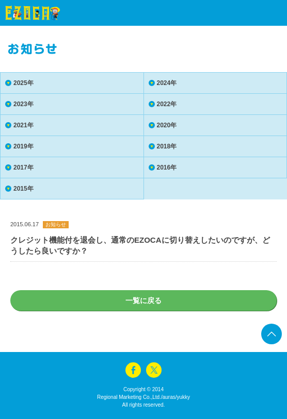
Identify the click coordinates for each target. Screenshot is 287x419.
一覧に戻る (143, 300)
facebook (133, 370)
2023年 (23, 104)
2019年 (23, 146)
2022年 (167, 104)
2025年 (23, 83)
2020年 (167, 125)
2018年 (167, 146)
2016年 (167, 167)
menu (261, 13)
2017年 (23, 167)
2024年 (167, 83)
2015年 (23, 188)
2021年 (23, 125)
